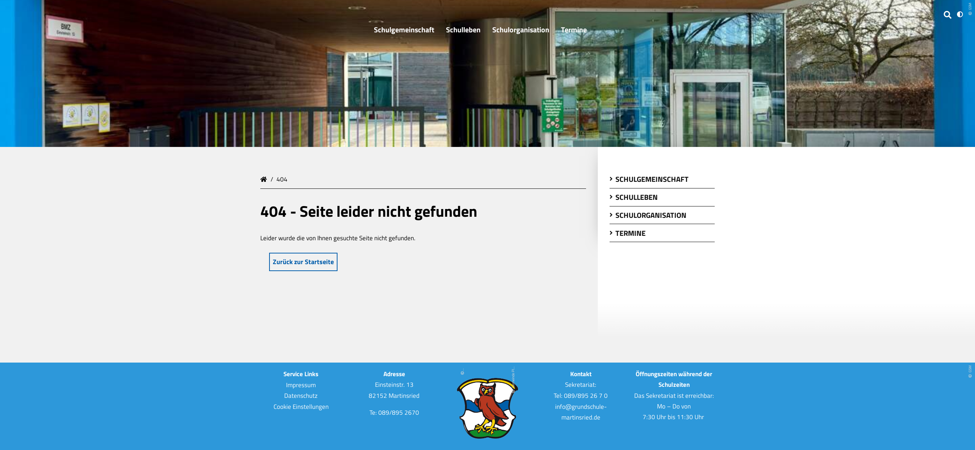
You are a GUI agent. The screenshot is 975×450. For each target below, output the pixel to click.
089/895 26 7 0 (586, 395)
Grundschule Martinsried (264, 178)
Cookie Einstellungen (301, 406)
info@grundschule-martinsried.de (581, 412)
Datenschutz (301, 395)
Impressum (301, 384)
